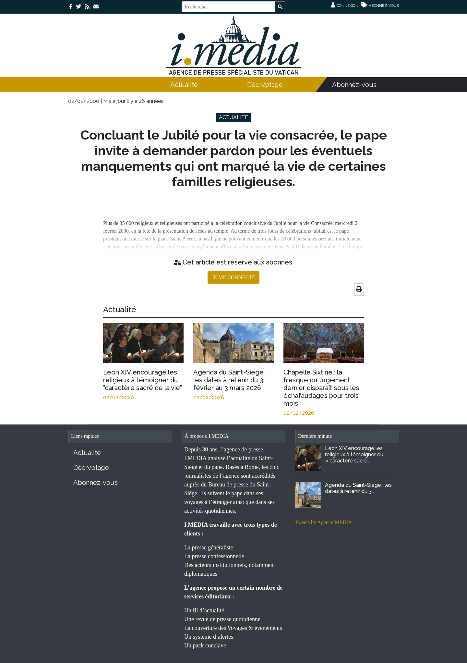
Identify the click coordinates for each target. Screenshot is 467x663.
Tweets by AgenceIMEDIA (323, 522)
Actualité (184, 85)
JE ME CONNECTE (233, 277)
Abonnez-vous (354, 85)
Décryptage (265, 85)
